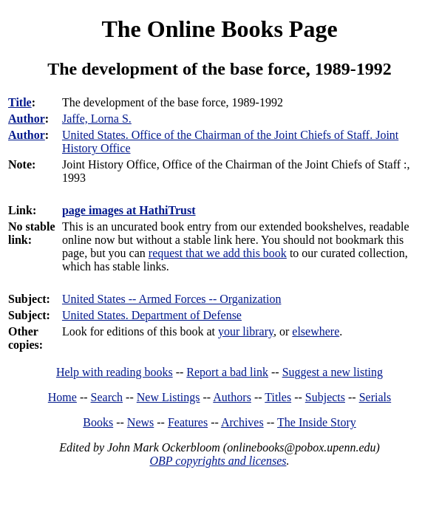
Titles (278, 397)
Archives (242, 422)
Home (62, 397)
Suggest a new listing (332, 372)
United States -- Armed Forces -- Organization (172, 299)
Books (98, 422)
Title (20, 102)
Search (107, 397)
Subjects (325, 397)
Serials (375, 397)
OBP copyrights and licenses (217, 460)
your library (245, 331)
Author (26, 118)
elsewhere (315, 331)
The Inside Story (316, 422)
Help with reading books (114, 372)
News (140, 422)
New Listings (168, 397)
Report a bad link (227, 372)
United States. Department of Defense (152, 315)
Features (188, 422)
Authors (232, 397)
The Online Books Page (219, 29)
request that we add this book (218, 253)
